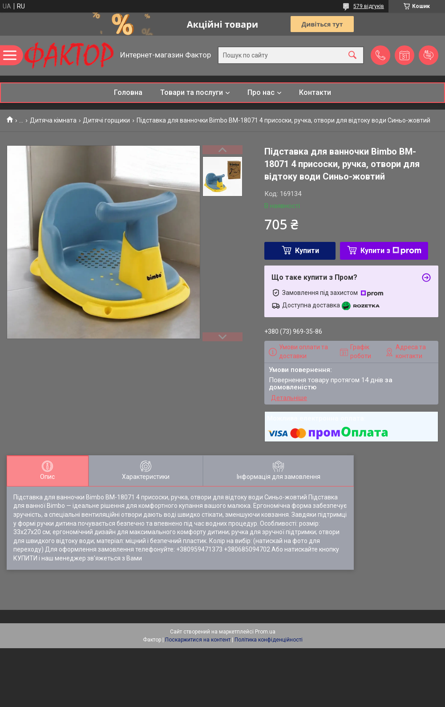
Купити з (390, 250)
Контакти (315, 92)
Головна (128, 92)
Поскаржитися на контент (198, 640)
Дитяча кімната (53, 120)
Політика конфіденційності (269, 640)
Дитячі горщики (106, 120)
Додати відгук (428, 55)
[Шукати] (352, 55)
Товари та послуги (191, 92)
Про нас (261, 92)
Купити (307, 250)
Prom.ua (265, 632)
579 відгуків (368, 6)
